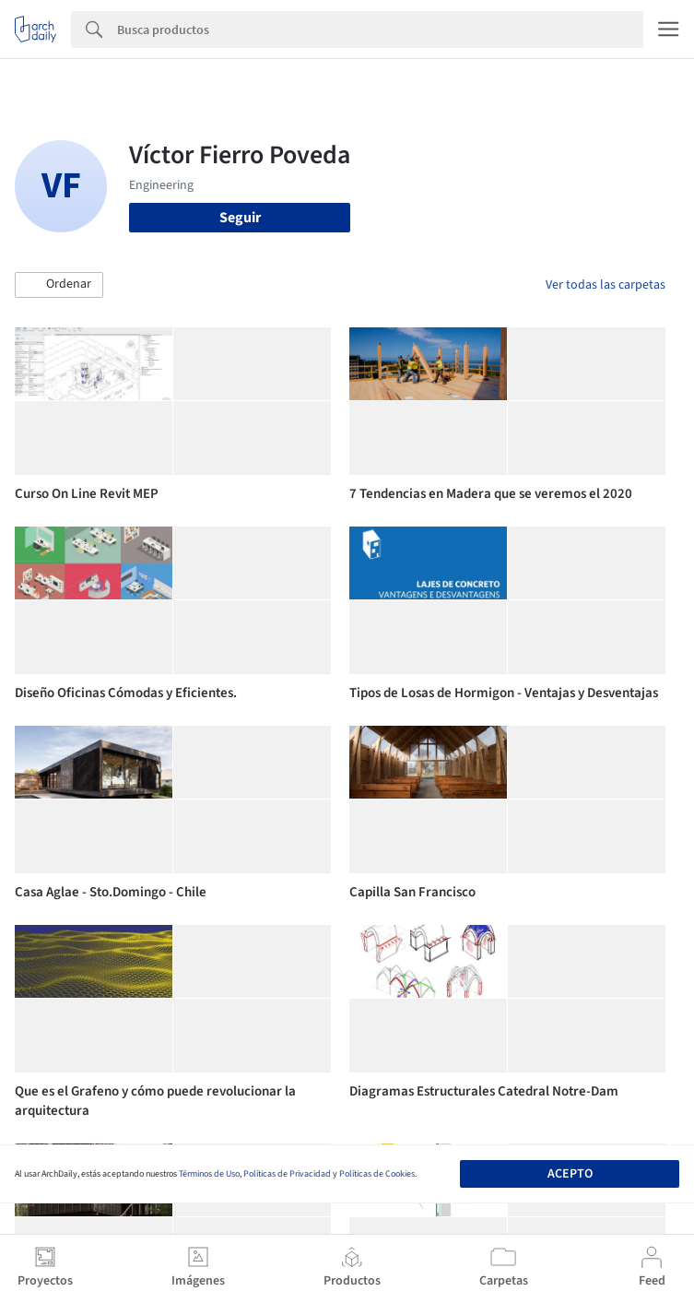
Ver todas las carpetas (605, 285)
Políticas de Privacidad (287, 1173)
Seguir (240, 217)
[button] (59, 285)
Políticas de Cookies (377, 1173)
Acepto (570, 1174)
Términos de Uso (209, 1173)
